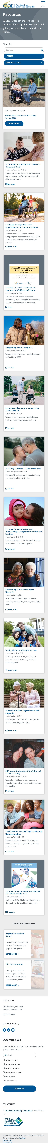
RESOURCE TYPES (24, 62)
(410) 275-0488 (9, 1014)
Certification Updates (12, 1068)
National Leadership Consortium (19, 1110)
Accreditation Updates (12, 1064)
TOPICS (25, 56)
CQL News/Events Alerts (13, 1073)
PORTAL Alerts (10, 1077)
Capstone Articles (11, 1060)
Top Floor (22, 1138)
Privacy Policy (7, 1140)
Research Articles (11, 1081)
